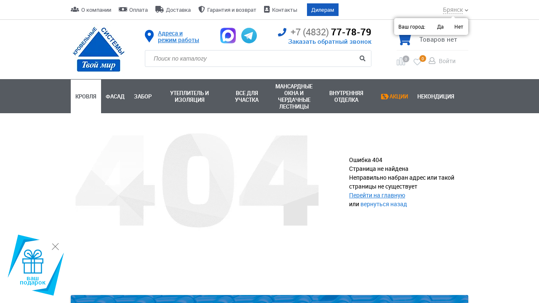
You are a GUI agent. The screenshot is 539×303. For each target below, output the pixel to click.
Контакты (284, 9)
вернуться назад (383, 204)
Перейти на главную (377, 195)
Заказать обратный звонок (329, 41)
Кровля (85, 96)
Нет (458, 26)
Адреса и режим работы (178, 36)
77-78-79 (324, 32)
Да (440, 26)
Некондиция (435, 96)
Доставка (178, 9)
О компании (96, 9)
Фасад (115, 96)
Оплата (138, 9)
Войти (447, 61)
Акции (399, 96)
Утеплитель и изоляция (189, 96)
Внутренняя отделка (346, 96)
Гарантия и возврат (231, 9)
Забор (143, 96)
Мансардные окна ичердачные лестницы (293, 96)
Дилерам (322, 9)
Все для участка (247, 96)
